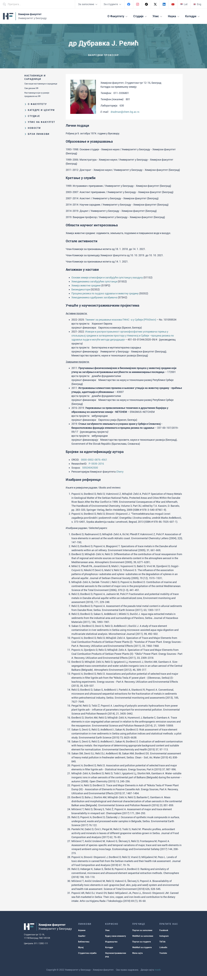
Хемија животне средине (86, 285)
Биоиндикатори (80, 289)
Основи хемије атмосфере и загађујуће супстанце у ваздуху (107, 277)
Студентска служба (87, 953)
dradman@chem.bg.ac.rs (125, 111)
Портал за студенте (141, 942)
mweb (158, 969)
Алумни (81, 930)
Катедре (109, 947)
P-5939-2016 (96, 463)
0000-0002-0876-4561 (94, 459)
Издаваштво (111, 942)
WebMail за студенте (142, 947)
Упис (107, 930)
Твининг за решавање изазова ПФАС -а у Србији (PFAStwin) (120, 319)
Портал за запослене (142, 930)
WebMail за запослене (142, 936)
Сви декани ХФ (31, 88)
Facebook (163, 930)
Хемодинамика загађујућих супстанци (94, 281)
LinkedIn (163, 947)
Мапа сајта (137, 953)
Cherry (119, 471)
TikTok (162, 942)
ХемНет (81, 936)
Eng (197, 4)
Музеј (81, 947)
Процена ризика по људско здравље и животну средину (105, 293)
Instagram (164, 936)
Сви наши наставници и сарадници (40, 84)
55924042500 (90, 467)
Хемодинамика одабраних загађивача (94, 297)
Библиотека (83, 942)
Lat (183, 4)
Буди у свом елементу (115, 936)
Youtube (163, 953)
